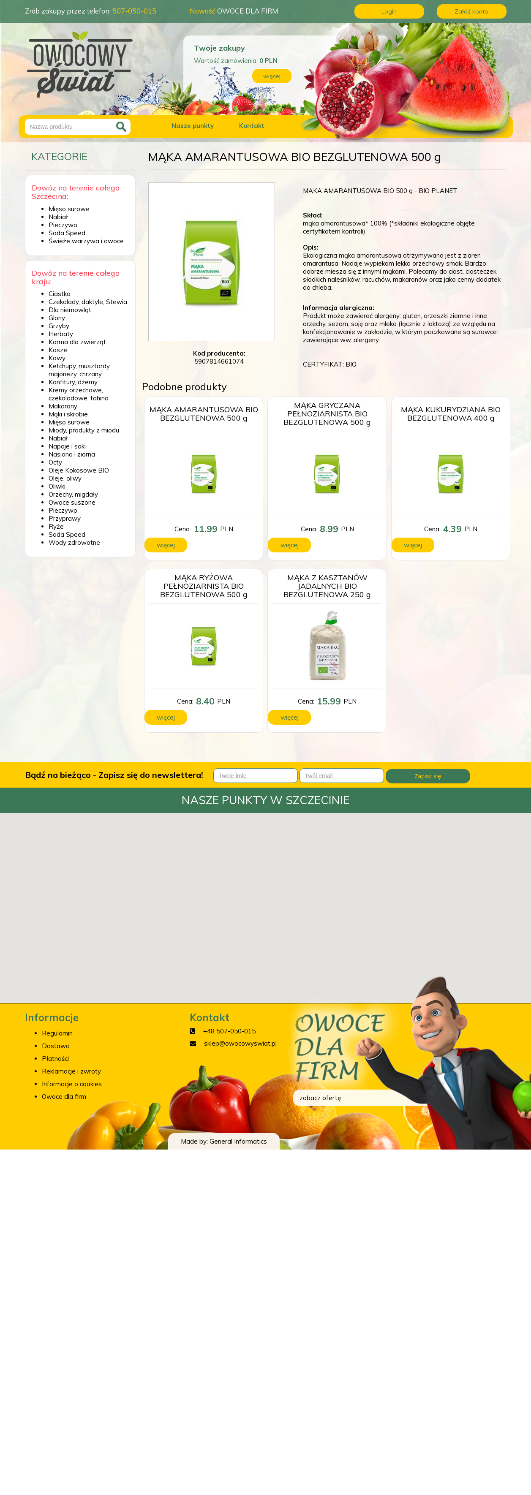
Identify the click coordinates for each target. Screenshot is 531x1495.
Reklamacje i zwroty (71, 1071)
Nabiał (58, 217)
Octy (55, 462)
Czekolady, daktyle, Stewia (88, 302)
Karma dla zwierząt (77, 342)
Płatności (55, 1059)
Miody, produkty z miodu (84, 430)
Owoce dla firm (64, 1097)
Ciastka (60, 294)
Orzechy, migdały (73, 494)
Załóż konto (471, 11)
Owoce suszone (72, 502)
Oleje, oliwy (65, 478)
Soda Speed (67, 233)
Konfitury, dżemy (73, 382)
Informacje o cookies (72, 1084)
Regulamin (57, 1033)
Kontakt (251, 126)
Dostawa (56, 1046)
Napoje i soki (67, 446)
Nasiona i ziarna (72, 454)
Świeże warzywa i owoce (86, 241)
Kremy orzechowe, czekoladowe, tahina (79, 394)
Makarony (63, 406)
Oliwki (57, 486)
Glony (57, 318)
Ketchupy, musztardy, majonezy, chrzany (80, 370)
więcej (271, 76)
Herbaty (61, 334)
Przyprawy (65, 518)
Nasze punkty (193, 126)
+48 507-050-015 (229, 1031)
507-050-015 (134, 10)
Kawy (57, 358)
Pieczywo (63, 225)
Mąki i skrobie (68, 414)
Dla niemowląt (70, 310)
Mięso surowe (69, 209)
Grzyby (59, 326)
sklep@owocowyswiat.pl (240, 1043)
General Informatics (238, 1141)
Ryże (56, 526)
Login (389, 11)
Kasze (58, 350)
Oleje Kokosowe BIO (79, 470)
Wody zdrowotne (74, 542)
